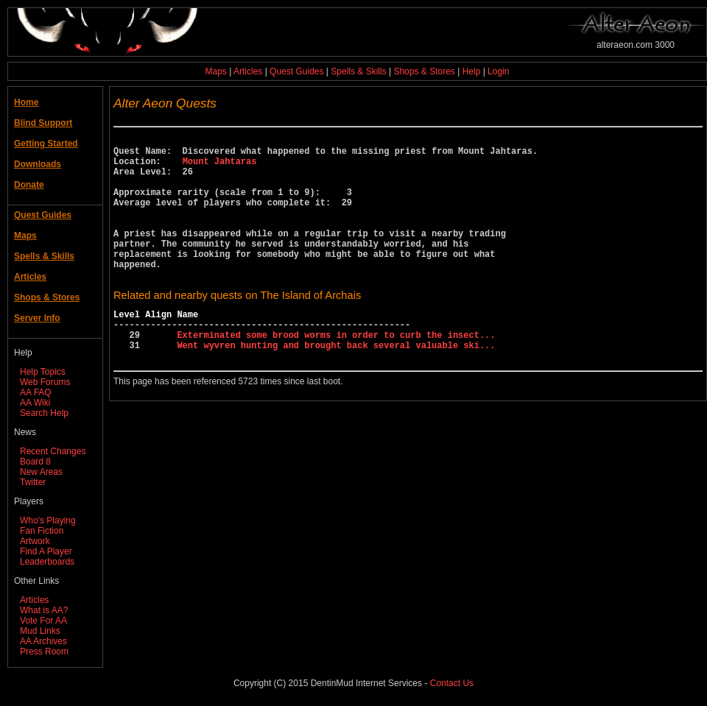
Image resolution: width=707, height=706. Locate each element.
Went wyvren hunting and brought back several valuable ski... (336, 384)
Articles (247, 71)
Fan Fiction (41, 531)
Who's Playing (48, 520)
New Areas (41, 472)
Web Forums (45, 382)
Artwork (35, 541)
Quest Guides (296, 71)
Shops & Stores (423, 71)
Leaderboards (47, 562)
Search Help (44, 413)
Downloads (37, 164)
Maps (216, 71)
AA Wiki (35, 403)
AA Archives (43, 641)
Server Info (37, 318)
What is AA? (44, 610)
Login (498, 71)
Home (26, 102)
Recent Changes (52, 451)
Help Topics (43, 372)
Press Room (44, 651)
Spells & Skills (358, 71)
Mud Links (40, 631)
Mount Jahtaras (220, 167)
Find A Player (46, 551)
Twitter (33, 482)
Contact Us (452, 683)
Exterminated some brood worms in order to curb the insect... (336, 372)
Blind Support (43, 123)
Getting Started (46, 143)
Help (471, 71)
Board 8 (35, 461)
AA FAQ (36, 392)
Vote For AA (43, 620)
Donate (29, 185)
